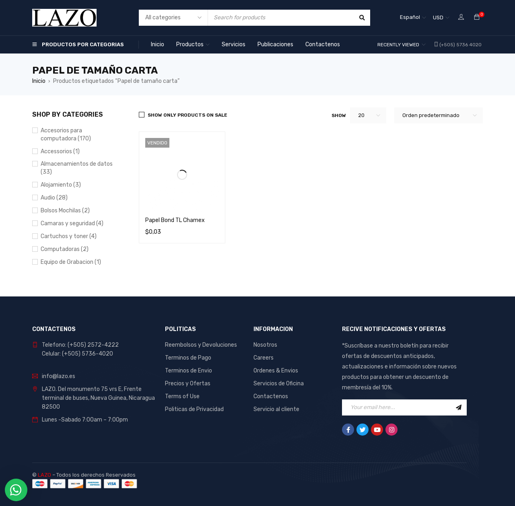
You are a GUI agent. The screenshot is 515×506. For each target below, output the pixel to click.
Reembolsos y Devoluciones (201, 344)
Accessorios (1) (60, 151)
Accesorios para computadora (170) (66, 134)
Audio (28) (54, 197)
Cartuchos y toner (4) (69, 236)
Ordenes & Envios (275, 370)
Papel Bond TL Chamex (175, 220)
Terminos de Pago (188, 357)
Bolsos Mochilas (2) (65, 210)
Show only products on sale (187, 115)
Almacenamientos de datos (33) (77, 167)
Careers (263, 357)
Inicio (38, 81)
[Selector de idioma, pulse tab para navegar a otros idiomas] (413, 17)
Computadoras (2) (65, 249)
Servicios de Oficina (278, 383)
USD (438, 17)
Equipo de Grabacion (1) (71, 262)
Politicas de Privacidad (194, 409)
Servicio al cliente (276, 409)
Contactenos (270, 396)
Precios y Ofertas (187, 383)
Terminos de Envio (188, 370)
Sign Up (458, 407)
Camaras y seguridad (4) (72, 223)
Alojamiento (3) (61, 184)
